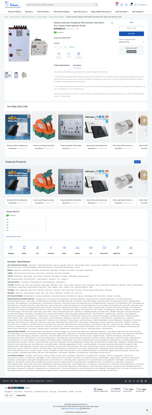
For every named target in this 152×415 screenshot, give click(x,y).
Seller (128, 390)
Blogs (16, 381)
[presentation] (142, 130)
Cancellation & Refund (41, 391)
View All (137, 162)
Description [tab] (77, 65)
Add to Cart (131, 28)
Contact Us (49, 381)
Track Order (52, 391)
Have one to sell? (131, 48)
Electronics (29, 12)
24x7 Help (78, 391)
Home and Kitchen (43, 12)
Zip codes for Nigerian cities (35, 381)
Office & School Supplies (62, 12)
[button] (131, 42)
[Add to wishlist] (28, 168)
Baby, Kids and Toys (81, 12)
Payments (23, 381)
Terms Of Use (18, 391)
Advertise (116, 390)
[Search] (62, 5)
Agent (141, 390)
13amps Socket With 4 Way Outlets (70, 145)
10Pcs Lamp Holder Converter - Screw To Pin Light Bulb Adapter (124, 145)
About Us (6, 381)
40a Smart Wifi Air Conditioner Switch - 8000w (18, 145)
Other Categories (138, 12)
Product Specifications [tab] (62, 65)
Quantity (56, 43)
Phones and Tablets (15, 12)
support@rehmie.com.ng (71, 408)
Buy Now (131, 34)
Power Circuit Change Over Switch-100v (44, 145)
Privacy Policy (28, 391)
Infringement (8, 391)
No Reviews (60, 32)
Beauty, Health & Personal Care (101, 12)
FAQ (11, 381)
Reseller (71, 391)
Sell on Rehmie (62, 391)
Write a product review (13, 236)
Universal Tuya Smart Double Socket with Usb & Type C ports (97, 145)
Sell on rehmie (131, 51)
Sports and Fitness (122, 12)
